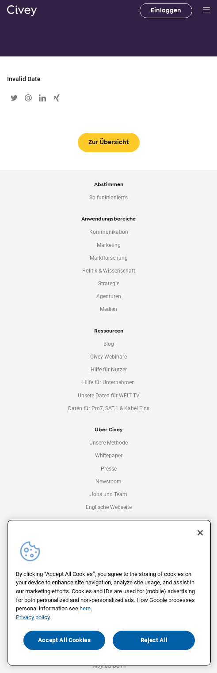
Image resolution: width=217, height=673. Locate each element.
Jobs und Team (108, 494)
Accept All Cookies (64, 640)
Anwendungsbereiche (108, 219)
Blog (108, 344)
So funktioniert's (108, 197)
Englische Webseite (109, 507)
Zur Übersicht (108, 142)
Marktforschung (109, 258)
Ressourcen (108, 331)
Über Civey (108, 429)
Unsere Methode (108, 443)
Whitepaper (108, 455)
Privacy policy (33, 617)
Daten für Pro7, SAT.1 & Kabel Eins (108, 408)
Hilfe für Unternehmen (108, 382)
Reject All (154, 640)
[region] (109, 593)
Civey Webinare (108, 357)
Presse (109, 469)
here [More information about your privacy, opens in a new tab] (85, 608)
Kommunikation (108, 232)
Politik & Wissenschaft (108, 271)
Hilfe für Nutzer (109, 369)
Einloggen (166, 10)
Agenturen (108, 296)
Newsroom (108, 482)
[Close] (200, 532)
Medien (108, 309)
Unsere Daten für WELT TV (109, 396)
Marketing (109, 245)
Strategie (108, 283)
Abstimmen (108, 184)
